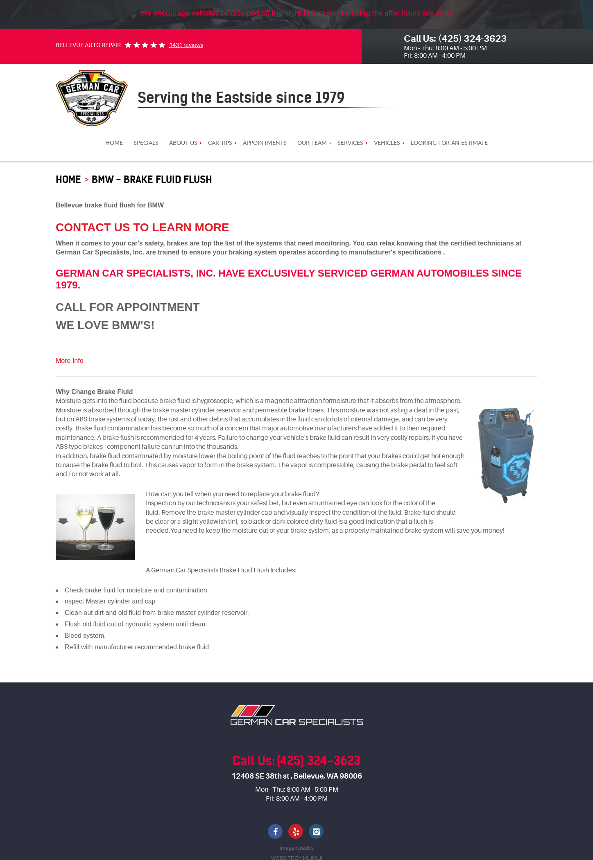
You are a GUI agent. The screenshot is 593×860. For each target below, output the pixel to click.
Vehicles (387, 143)
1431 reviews (186, 45)
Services (350, 143)
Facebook (276, 832)
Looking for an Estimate (449, 143)
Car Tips (220, 143)
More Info (70, 360)
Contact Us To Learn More (142, 227)
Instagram (317, 832)
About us (183, 143)
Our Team (312, 143)
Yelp (296, 832)
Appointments (265, 143)
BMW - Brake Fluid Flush (152, 179)
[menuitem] (114, 143)
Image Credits (296, 847)
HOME (114, 143)
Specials (146, 143)
